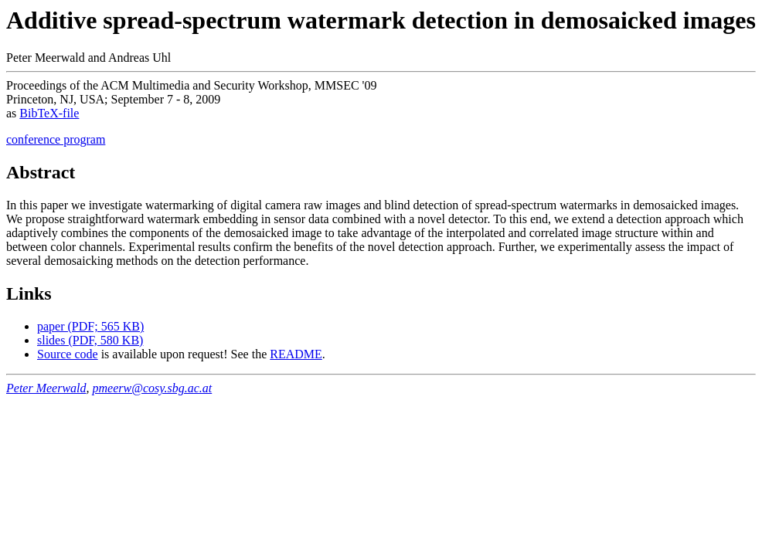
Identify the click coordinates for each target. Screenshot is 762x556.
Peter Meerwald (46, 388)
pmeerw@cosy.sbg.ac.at (153, 388)
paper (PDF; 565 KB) (90, 326)
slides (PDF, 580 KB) (90, 340)
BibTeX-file (49, 113)
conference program (55, 139)
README (296, 354)
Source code (67, 354)
